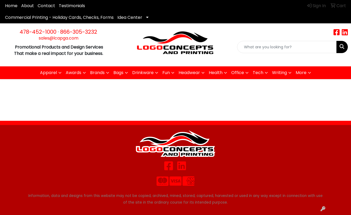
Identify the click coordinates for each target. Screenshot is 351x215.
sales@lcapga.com (58, 38)
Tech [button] (258, 73)
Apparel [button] (48, 73)
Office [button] (237, 73)
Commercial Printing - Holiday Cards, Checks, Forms (59, 17)
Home (11, 6)
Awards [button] (73, 73)
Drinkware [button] (143, 73)
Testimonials (72, 6)
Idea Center (129, 17)
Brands (97, 73)
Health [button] (216, 73)
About (27, 6)
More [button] (301, 73)
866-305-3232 (78, 32)
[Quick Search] (287, 47)
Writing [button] (279, 73)
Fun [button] (166, 73)
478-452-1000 (38, 32)
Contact (46, 6)
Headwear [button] (189, 73)
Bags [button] (118, 73)
